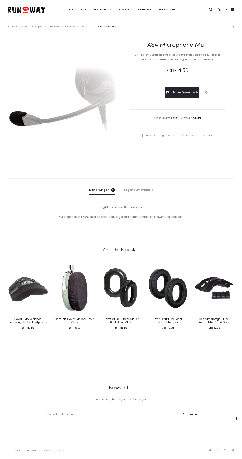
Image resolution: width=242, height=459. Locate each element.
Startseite (13, 26)
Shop (70, 9)
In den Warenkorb (182, 92)
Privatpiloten (167, 9)
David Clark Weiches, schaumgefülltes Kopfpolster (28, 320)
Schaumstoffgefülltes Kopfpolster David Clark (214, 320)
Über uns (48, 450)
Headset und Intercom (63, 26)
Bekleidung (144, 9)
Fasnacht (125, 9)
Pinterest (189, 135)
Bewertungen (102, 190)
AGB (61, 450)
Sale (83, 9)
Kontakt (31, 450)
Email (209, 135)
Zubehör (84, 26)
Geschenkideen (102, 9)
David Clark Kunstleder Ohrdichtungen (167, 320)
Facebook (149, 135)
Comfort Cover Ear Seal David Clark (74, 320)
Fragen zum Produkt (138, 190)
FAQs (17, 450)
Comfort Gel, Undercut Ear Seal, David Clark (121, 320)
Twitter (169, 135)
